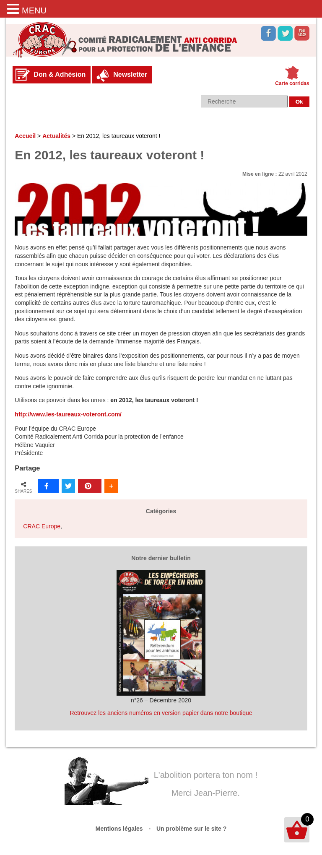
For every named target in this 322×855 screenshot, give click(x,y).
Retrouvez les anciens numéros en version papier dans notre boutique (161, 712)
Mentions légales (119, 828)
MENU (34, 10)
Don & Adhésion (60, 74)
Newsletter (130, 74)
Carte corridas (292, 83)
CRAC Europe (41, 526)
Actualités (56, 136)
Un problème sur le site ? (191, 828)
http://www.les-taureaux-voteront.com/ (68, 414)
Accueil (25, 136)
